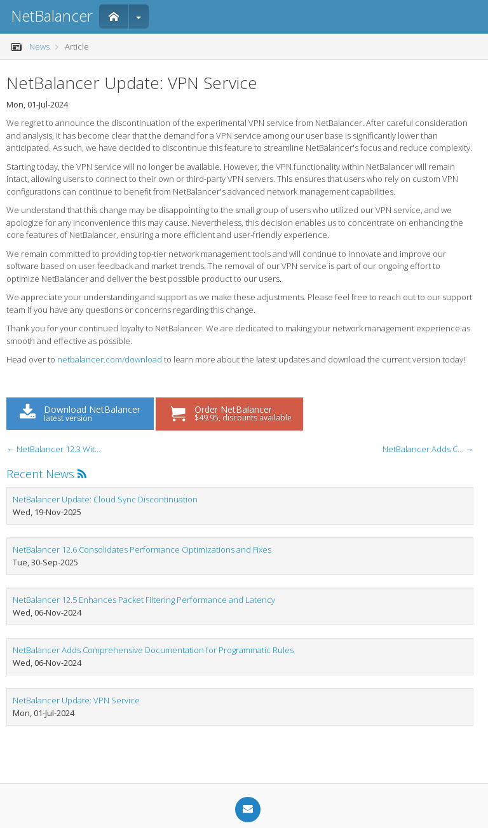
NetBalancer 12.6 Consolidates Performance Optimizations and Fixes (142, 549)
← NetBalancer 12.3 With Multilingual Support (54, 449)
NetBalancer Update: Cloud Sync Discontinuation (105, 499)
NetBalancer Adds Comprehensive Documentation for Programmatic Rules (153, 650)
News (39, 46)
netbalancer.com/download (109, 359)
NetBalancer (52, 15)
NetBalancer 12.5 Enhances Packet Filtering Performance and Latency (144, 599)
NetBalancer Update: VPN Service (76, 700)
